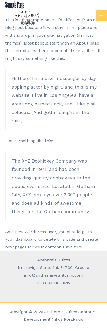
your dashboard (21, 239)
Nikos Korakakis (67, 319)
